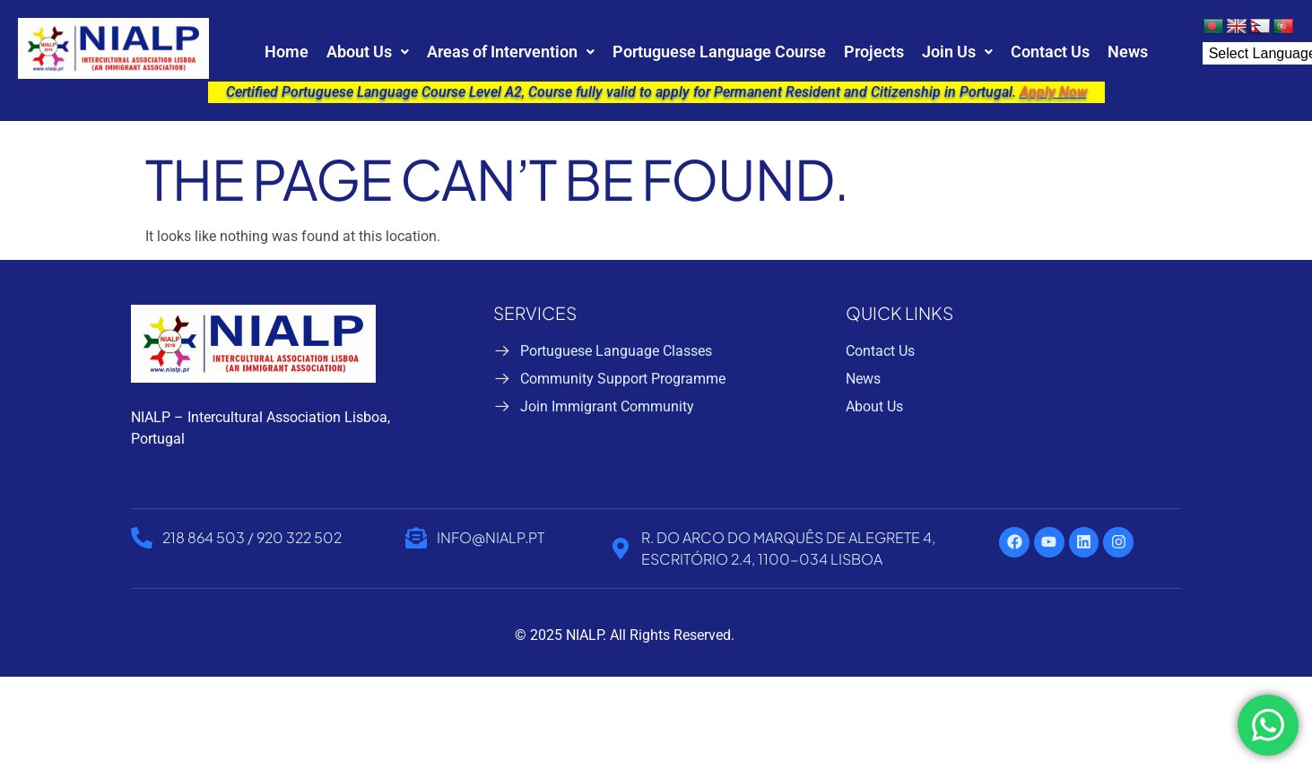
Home (286, 52)
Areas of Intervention (511, 52)
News (1128, 52)
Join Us (957, 52)
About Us (367, 52)
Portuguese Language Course (719, 52)
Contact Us (1050, 52)
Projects (874, 52)
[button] (367, 52)
